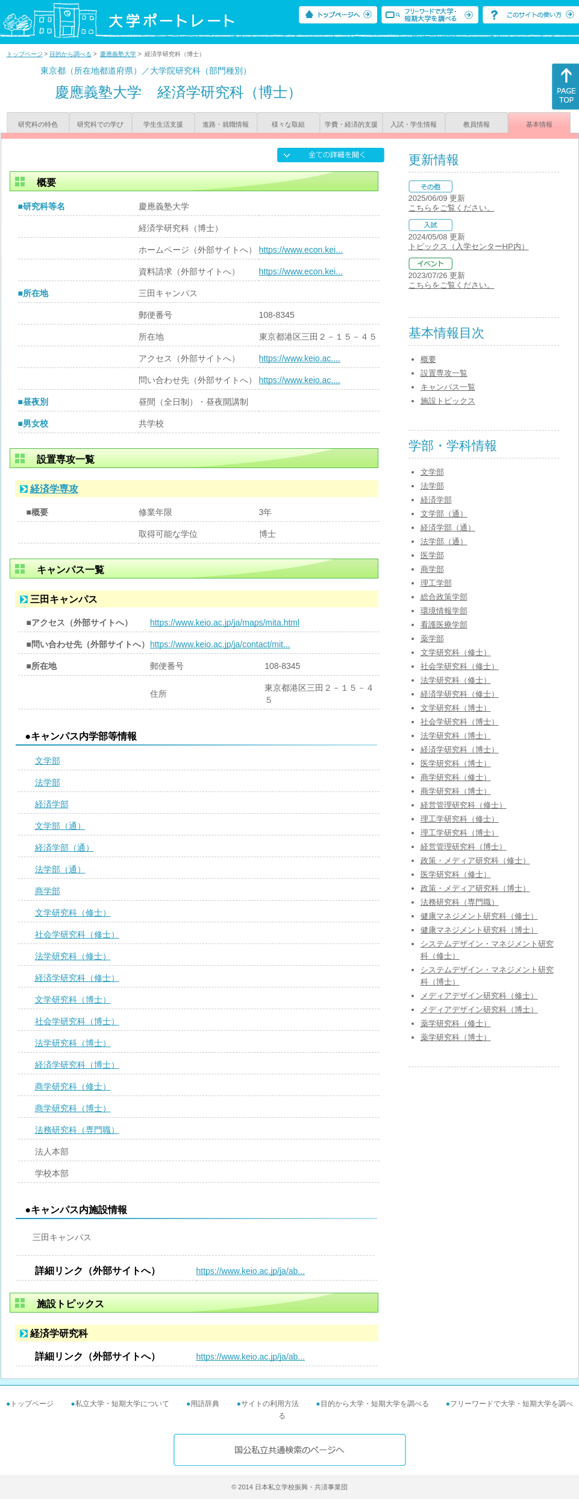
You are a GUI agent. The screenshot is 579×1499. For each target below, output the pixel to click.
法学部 (47, 782)
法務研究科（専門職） (77, 1130)
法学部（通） (60, 869)
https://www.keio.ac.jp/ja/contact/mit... (220, 644)
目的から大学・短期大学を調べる (375, 1403)
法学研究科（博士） (73, 1043)
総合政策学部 (444, 596)
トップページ (25, 54)
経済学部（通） (64, 847)
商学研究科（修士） (73, 1086)
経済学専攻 (54, 489)
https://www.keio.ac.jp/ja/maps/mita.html (224, 622)
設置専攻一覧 (444, 373)
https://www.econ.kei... (301, 250)
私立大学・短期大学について (122, 1403)
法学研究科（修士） (73, 956)
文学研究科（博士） (73, 999)
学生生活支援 (163, 124)
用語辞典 (204, 1403)
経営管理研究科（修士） (464, 805)
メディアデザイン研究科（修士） (479, 995)
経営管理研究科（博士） (464, 846)
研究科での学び (100, 124)
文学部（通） (60, 826)
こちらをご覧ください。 (451, 207)
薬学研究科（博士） (456, 1037)
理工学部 (436, 583)
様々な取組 (288, 124)
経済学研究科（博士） (77, 1065)
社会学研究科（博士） (77, 1021)
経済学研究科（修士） (77, 978)
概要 (428, 359)
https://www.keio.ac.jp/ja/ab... (250, 1271)
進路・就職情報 (225, 124)
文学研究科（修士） (73, 912)
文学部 (47, 760)
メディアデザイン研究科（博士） (479, 1009)
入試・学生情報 (413, 124)
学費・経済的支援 (351, 124)
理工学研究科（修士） (460, 818)
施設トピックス (448, 400)
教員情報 (476, 124)
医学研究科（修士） (456, 874)
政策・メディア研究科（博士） (475, 888)
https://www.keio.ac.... (299, 358)
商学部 (47, 891)
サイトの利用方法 (270, 1403)
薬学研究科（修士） (456, 1023)
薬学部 (432, 638)
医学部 (432, 555)
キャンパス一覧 (448, 386)
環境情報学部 (444, 610)
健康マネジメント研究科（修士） (479, 916)
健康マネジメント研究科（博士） (479, 929)
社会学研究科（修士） (77, 934)
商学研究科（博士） (73, 1108)
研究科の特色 (38, 124)
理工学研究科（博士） (460, 832)
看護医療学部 (444, 624)
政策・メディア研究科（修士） (475, 860)
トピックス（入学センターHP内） (468, 246)
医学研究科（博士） (456, 763)
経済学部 (52, 804)
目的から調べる (70, 54)
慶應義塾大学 (118, 54)
